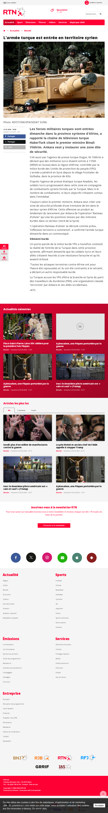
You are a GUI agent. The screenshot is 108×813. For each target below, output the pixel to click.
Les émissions (8, 644)
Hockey (58, 585)
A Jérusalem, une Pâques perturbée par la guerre (78, 345)
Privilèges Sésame (62, 654)
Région (5, 580)
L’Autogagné (7, 672)
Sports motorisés (62, 618)
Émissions (31, 22)
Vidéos (52, 22)
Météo (58, 658)
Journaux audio (8, 604)
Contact (6, 736)
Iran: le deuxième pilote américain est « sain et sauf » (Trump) (78, 385)
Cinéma (58, 649)
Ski (57, 604)
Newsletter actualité (10, 618)
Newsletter (7, 741)
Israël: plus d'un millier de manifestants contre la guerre (25, 446)
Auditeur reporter (10, 613)
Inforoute (59, 668)
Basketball (59, 590)
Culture (6, 599)
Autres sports (61, 622)
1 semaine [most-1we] (21, 410)
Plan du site (33, 784)
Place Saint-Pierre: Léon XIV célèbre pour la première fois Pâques (26, 345)
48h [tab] (9, 410)
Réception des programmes (13, 704)
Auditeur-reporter (93, 3)
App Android (92, 557)
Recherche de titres (10, 654)
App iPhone (77, 557)
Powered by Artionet (10, 790)
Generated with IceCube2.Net (30, 790)
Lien (8, 147)
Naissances (7, 663)
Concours (6, 682)
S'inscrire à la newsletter (54, 525)
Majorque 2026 (77, 22)
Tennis (58, 613)
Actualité (9, 22)
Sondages (6, 677)
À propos (6, 699)
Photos (42, 22)
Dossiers (6, 608)
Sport (20, 22)
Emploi (58, 672)
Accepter (99, 805)
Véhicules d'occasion (63, 644)
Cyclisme (59, 599)
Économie (7, 594)
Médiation (7, 727)
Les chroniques (8, 649)
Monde (27, 30)
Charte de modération (11, 732)
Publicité (6, 713)
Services (62, 22)
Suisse (5, 585)
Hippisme (59, 608)
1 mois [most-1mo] (33, 410)
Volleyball (59, 594)
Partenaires (7, 722)
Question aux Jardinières (12, 668)
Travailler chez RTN (10, 718)
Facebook (16, 557)
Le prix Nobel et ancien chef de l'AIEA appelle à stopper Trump (76, 446)
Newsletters (62, 557)
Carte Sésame (8, 708)
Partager (10, 136)
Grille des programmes (12, 658)
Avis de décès (61, 677)
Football (59, 580)
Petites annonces (62, 663)
